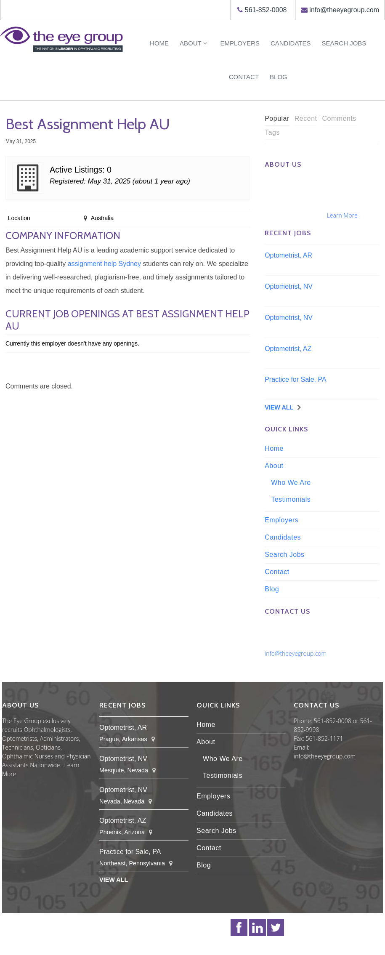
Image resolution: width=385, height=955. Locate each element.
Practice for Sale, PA (295, 379)
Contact (244, 76)
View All (279, 407)
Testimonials (291, 499)
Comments (339, 118)
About (194, 43)
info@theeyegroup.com (344, 9)
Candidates (291, 43)
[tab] (277, 119)
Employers (240, 43)
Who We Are (291, 482)
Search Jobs (343, 43)
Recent (306, 118)
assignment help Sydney (104, 263)
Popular (277, 118)
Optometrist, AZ (288, 348)
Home (159, 43)
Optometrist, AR (288, 255)
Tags (272, 132)
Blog (278, 76)
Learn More (342, 215)
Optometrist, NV (289, 286)
